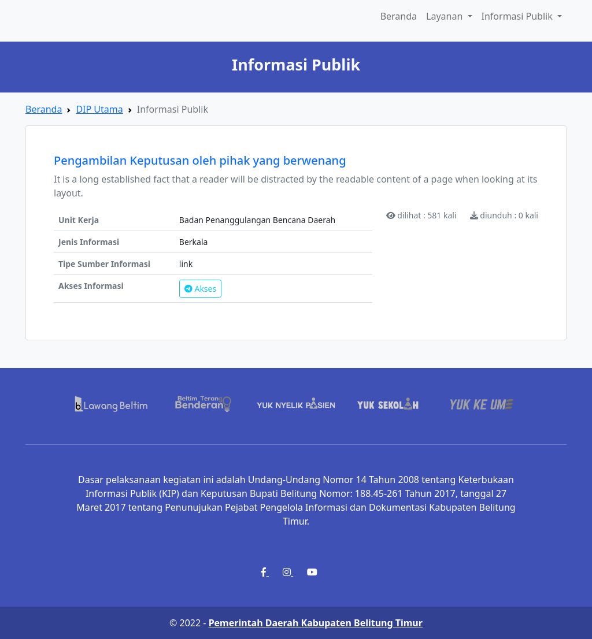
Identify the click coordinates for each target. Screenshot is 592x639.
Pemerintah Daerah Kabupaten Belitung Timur (316, 622)
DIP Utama (99, 109)
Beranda (398, 16)
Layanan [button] (445, 16)
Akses (200, 288)
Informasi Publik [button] (518, 16)
